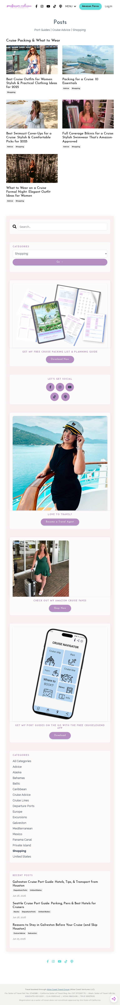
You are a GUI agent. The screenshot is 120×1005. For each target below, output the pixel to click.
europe (17, 811)
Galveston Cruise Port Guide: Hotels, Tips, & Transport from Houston (55, 883)
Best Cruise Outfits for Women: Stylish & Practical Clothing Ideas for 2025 (31, 83)
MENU (70, 6)
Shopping (79, 29)
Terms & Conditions (55, 976)
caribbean (20, 789)
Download (60, 735)
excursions (20, 817)
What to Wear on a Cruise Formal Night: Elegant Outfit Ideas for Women (28, 191)
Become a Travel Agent (60, 522)
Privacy (71, 976)
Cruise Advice (61, 29)
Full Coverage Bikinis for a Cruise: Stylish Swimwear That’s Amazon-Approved (88, 137)
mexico (17, 834)
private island (22, 845)
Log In (108, 6)
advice (66, 88)
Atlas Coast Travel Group (58, 989)
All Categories (22, 761)
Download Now (60, 359)
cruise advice (22, 794)
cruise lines (21, 800)
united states (22, 856)
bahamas (19, 778)
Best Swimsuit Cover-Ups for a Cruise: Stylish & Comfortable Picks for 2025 (29, 137)
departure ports (23, 806)
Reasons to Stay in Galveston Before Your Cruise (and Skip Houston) (55, 926)
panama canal (22, 839)
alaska (17, 772)
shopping (11, 92)
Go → (60, 262)
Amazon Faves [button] (90, 6)
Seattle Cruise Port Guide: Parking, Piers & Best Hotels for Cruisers (54, 905)
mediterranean (22, 828)
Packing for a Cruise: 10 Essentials (80, 81)
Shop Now (60, 608)
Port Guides (42, 29)
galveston (19, 822)
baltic (16, 783)
